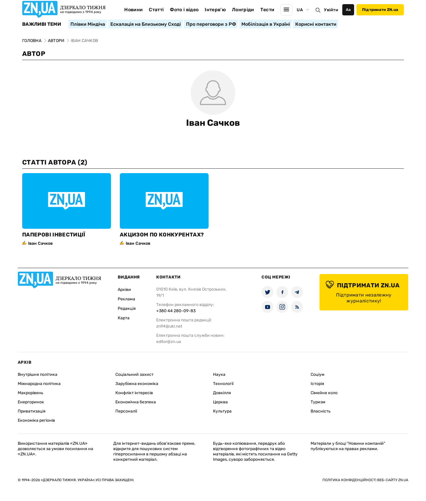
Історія (317, 383)
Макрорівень (30, 392)
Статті (156, 9)
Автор (33, 54)
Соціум (318, 374)
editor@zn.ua (168, 341)
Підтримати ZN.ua (380, 9)
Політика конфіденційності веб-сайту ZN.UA (365, 480)
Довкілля (222, 392)
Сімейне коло (324, 392)
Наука (219, 374)
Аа (348, 9)
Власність (320, 411)
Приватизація (32, 411)
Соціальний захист (134, 374)
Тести (267, 9)
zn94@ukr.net (169, 326)
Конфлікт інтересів (134, 392)
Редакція (127, 308)
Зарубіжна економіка (136, 383)
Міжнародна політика (39, 383)
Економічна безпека (135, 402)
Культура (222, 411)
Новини (133, 9)
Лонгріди (243, 9)
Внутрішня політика (37, 374)
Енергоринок (31, 402)
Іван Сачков (213, 123)
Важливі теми (41, 24)
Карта (124, 317)
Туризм (318, 402)
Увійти (331, 9)
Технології (223, 383)
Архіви (124, 289)
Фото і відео (184, 9)
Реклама (126, 299)
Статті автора (54, 162)
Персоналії (126, 411)
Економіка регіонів (36, 420)
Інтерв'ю (215, 9)
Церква (220, 402)
